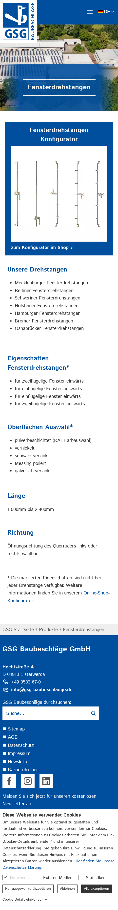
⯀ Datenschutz (18, 745)
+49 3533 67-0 (26, 682)
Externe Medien (56, 878)
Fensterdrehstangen (83, 629)
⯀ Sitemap (13, 729)
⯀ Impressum (16, 753)
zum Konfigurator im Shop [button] (42, 247)
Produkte (48, 629)
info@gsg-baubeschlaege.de (42, 689)
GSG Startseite (18, 629)
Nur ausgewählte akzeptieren (28, 888)
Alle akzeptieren (96, 888)
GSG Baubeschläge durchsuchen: (36, 702)
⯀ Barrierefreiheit (20, 770)
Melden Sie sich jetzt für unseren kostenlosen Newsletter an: (49, 800)
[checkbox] (5, 877)
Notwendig (18, 878)
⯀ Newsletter (16, 762)
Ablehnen (67, 888)
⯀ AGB (10, 737)
